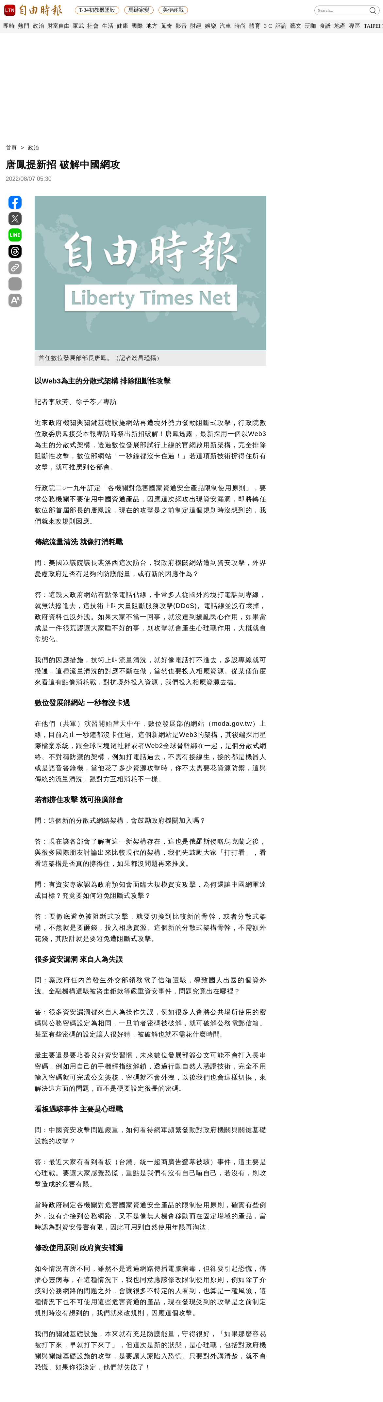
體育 (254, 26)
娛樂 (210, 26)
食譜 (325, 26)
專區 (354, 26)
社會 (93, 26)
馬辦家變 (138, 10)
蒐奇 (166, 26)
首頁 (11, 147)
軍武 (78, 26)
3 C (268, 26)
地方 (152, 26)
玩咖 (310, 26)
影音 (181, 26)
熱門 (23, 26)
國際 (137, 26)
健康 (122, 26)
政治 (38, 26)
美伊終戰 (173, 10)
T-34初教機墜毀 (97, 10)
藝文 (296, 26)
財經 (196, 26)
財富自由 (58, 26)
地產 (340, 26)
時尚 (240, 26)
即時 (9, 26)
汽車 (225, 26)
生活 (107, 26)
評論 (281, 26)
